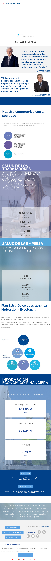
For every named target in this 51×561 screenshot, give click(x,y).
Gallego (31, 559)
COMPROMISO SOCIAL (25, 486)
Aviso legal (41, 526)
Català (20, 559)
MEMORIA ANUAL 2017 (13, 527)
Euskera (25, 559)
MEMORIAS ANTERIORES (12, 537)
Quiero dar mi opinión (25, 555)
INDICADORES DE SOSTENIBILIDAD (13, 532)
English (36, 559)
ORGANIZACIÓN (25, 473)
